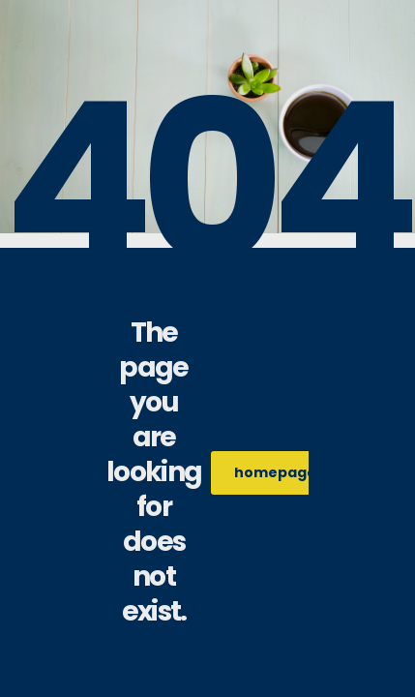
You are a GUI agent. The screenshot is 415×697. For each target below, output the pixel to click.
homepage (286, 472)
